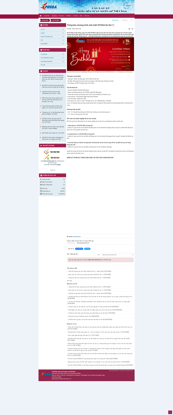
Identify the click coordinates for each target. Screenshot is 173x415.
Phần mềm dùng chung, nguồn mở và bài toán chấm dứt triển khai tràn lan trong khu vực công (52, 99)
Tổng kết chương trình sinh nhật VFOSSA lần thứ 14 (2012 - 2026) (51, 92)
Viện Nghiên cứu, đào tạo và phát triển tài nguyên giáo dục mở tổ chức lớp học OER (91, 310)
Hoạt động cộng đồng (46, 61)
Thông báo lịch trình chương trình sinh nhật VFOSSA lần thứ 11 (85, 277)
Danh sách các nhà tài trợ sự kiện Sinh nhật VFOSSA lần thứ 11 (85, 274)
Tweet (87, 248)
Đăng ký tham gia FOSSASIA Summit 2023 (79, 316)
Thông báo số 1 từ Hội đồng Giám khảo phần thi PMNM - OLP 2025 (53, 113)
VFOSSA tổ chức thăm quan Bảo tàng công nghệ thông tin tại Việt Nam (87, 313)
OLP (42, 40)
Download (61, 15)
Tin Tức (54, 15)
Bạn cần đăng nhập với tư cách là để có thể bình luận (90, 259)
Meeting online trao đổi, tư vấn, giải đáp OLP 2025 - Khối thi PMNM (53, 127)
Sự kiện (43, 33)
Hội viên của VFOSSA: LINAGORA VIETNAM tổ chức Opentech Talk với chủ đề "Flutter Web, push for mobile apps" (99, 301)
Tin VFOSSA (44, 54)
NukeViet (117, 370)
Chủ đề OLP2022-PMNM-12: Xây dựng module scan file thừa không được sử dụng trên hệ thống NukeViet (96, 365)
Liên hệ (75, 15)
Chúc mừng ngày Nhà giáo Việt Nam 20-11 (79, 335)
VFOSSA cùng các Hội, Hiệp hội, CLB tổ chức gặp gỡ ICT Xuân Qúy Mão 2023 (89, 306)
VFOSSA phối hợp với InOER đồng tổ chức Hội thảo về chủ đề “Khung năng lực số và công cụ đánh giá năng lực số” (100, 296)
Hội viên (87, 15)
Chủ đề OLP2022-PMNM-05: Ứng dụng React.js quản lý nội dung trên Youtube (89, 358)
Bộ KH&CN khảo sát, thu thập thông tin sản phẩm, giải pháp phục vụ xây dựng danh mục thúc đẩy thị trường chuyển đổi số (53, 78)
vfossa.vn (52, 170)
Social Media (44, 43)
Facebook (79, 248)
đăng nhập (51, 161)
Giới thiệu (47, 15)
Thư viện (43, 65)
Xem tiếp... (70, 280)
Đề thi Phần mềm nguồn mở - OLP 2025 (53, 133)
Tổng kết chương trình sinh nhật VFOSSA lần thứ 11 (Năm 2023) (86, 271)
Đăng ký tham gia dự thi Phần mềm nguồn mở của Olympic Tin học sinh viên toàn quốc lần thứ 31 (95, 362)
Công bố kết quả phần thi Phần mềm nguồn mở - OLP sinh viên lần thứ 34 (52, 107)
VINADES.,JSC (129, 370)
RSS (81, 15)
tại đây (58, 164)
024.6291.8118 (62, 379)
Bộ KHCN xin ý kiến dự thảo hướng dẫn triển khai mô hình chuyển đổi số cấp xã (53, 86)
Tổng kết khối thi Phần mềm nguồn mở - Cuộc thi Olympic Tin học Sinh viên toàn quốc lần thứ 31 (94, 332)
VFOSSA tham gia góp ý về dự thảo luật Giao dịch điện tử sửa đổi (86, 319)
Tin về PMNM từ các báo (47, 57)
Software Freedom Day (47, 36)
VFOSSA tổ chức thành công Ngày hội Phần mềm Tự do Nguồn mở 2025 (52, 138)
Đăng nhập (115, 20)
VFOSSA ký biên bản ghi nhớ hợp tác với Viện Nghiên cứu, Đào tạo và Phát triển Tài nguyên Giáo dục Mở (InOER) (99, 338)
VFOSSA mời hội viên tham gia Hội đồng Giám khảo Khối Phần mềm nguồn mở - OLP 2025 (53, 120)
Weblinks (68, 15)
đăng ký (45, 161)
